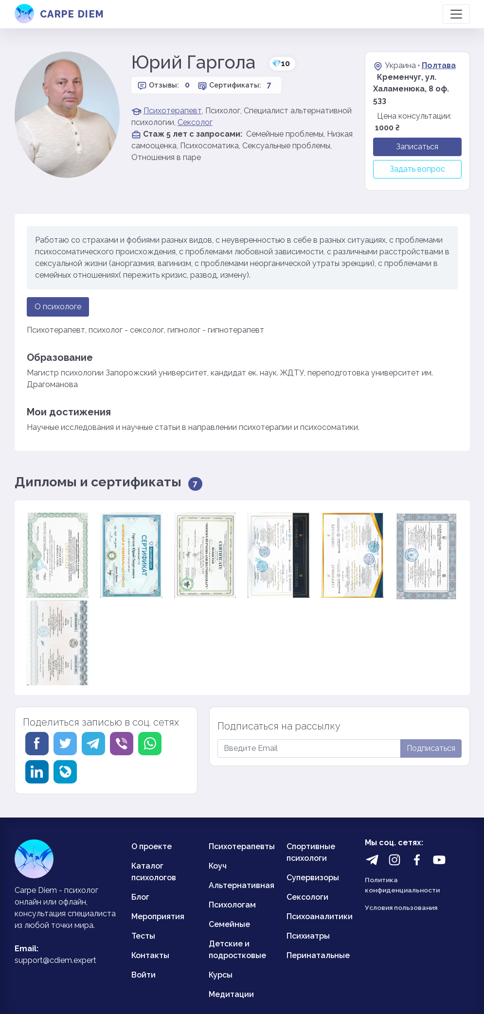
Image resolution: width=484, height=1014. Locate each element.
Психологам (232, 904)
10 (281, 63)
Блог (140, 897)
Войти (143, 974)
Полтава (439, 65)
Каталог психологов (153, 871)
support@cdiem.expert (55, 960)
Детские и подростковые (237, 949)
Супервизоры (313, 877)
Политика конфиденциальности (402, 884)
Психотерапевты (242, 846)
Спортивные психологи (311, 852)
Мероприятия (157, 916)
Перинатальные (318, 955)
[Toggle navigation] (456, 14)
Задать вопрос (417, 169)
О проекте (151, 846)
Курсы (221, 974)
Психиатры (308, 936)
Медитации (231, 994)
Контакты (150, 955)
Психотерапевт (172, 110)
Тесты (143, 936)
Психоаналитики (320, 916)
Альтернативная (241, 885)
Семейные (229, 924)
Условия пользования (401, 907)
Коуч (218, 866)
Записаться (417, 146)
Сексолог (195, 122)
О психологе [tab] (58, 306)
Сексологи (307, 897)
